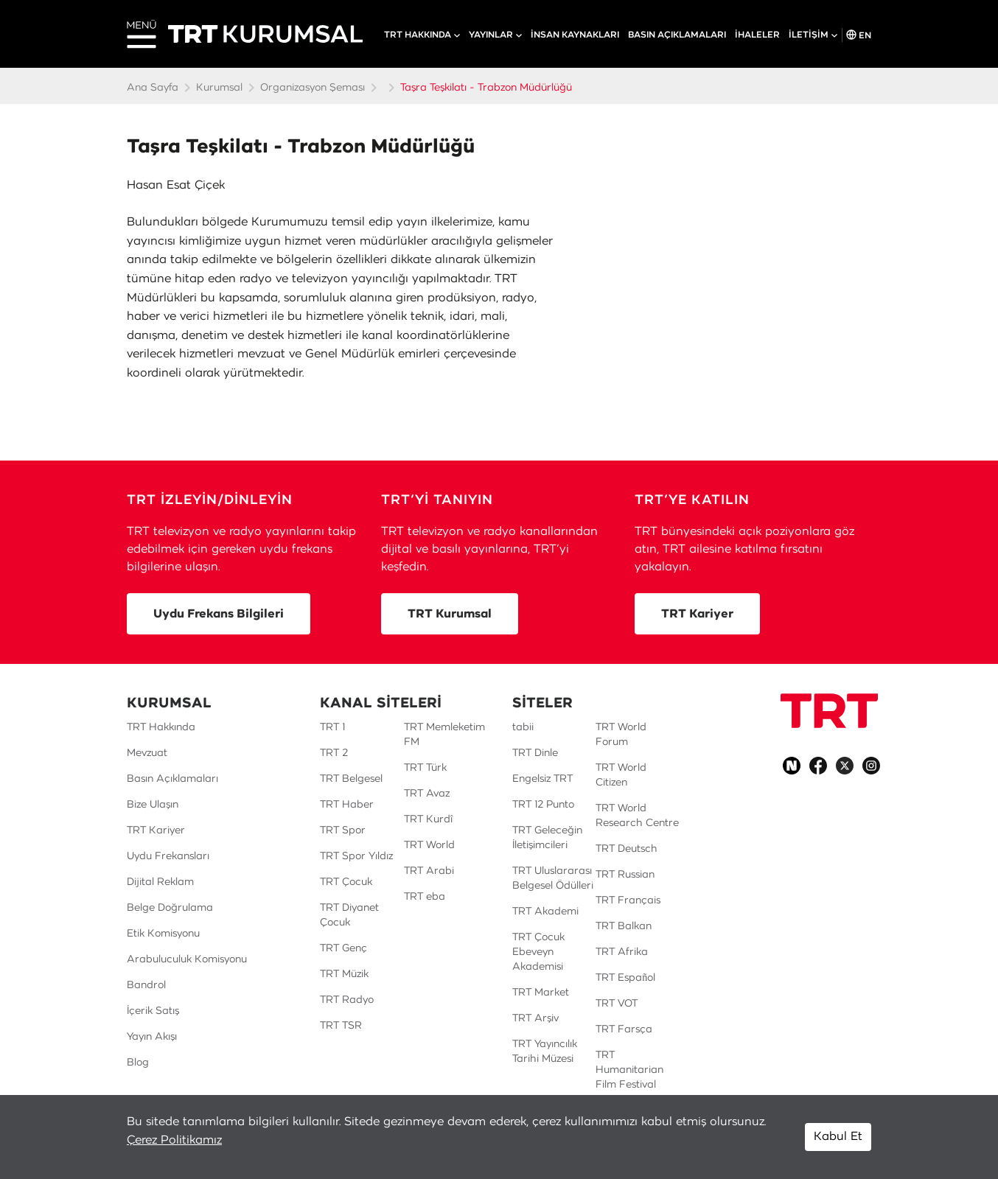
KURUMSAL (169, 703)
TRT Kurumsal (450, 614)
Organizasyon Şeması (312, 88)
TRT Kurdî (428, 819)
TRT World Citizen (621, 775)
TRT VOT (617, 1003)
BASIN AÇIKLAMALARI (677, 34)
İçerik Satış (153, 1011)
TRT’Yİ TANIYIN (437, 500)
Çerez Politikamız (174, 1140)
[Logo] (829, 710)
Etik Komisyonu (163, 933)
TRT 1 (332, 727)
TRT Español (625, 978)
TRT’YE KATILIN (692, 500)
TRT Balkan (624, 926)
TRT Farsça (624, 1029)
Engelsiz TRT (542, 779)
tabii (523, 727)
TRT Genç (343, 948)
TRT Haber (347, 805)
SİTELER (542, 703)
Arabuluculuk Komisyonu (187, 959)
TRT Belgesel (351, 779)
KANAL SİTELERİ (381, 703)
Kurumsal (219, 88)
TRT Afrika (622, 952)
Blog (138, 1062)
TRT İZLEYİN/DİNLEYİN (210, 500)
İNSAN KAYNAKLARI (575, 34)
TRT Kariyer (697, 614)
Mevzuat (147, 753)
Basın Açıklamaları (172, 779)
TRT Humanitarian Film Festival (629, 1070)
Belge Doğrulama (170, 908)
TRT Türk (425, 768)
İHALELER (757, 34)
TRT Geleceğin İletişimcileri (547, 837)
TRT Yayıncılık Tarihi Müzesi (544, 1051)
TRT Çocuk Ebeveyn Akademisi (538, 952)
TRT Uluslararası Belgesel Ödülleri (552, 878)
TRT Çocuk (346, 882)
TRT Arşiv (535, 1018)
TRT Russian (625, 875)
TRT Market (540, 992)
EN (858, 34)
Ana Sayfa (152, 88)
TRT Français (628, 900)
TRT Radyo (347, 1000)
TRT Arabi (429, 871)
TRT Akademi (545, 911)
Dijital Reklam (160, 882)
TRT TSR (341, 1026)
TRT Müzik (344, 974)
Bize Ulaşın (152, 805)
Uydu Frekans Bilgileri (218, 614)
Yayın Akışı (152, 1037)
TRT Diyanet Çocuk (349, 915)
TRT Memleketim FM (444, 734)
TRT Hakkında (161, 727)
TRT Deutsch (626, 849)
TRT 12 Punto (543, 805)
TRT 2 (334, 753)
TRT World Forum (621, 734)
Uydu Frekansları (168, 856)
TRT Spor (343, 830)
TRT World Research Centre (637, 815)
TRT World (429, 845)
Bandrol (146, 985)
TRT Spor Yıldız (356, 856)
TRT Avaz (427, 793)
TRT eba (424, 897)
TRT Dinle (535, 753)
